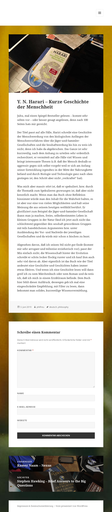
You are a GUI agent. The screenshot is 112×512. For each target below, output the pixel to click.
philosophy (63, 307)
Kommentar (25, 350)
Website (22, 420)
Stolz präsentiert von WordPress (72, 506)
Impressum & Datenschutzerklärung (35, 506)
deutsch (53, 307)
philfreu (40, 307)
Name (20, 393)
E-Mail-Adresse (26, 406)
